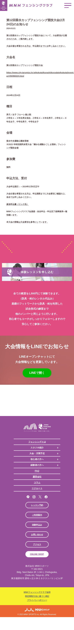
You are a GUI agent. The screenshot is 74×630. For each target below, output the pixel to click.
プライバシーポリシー (37, 600)
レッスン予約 (37, 505)
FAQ (37, 471)
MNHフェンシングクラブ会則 (37, 592)
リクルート (37, 488)
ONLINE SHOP (37, 554)
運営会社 (37, 476)
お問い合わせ (37, 534)
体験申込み (37, 525)
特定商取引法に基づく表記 (37, 596)
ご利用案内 (37, 515)
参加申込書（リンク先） (17, 204)
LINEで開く (37, 372)
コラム (37, 482)
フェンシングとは (37, 442)
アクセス (37, 544)
